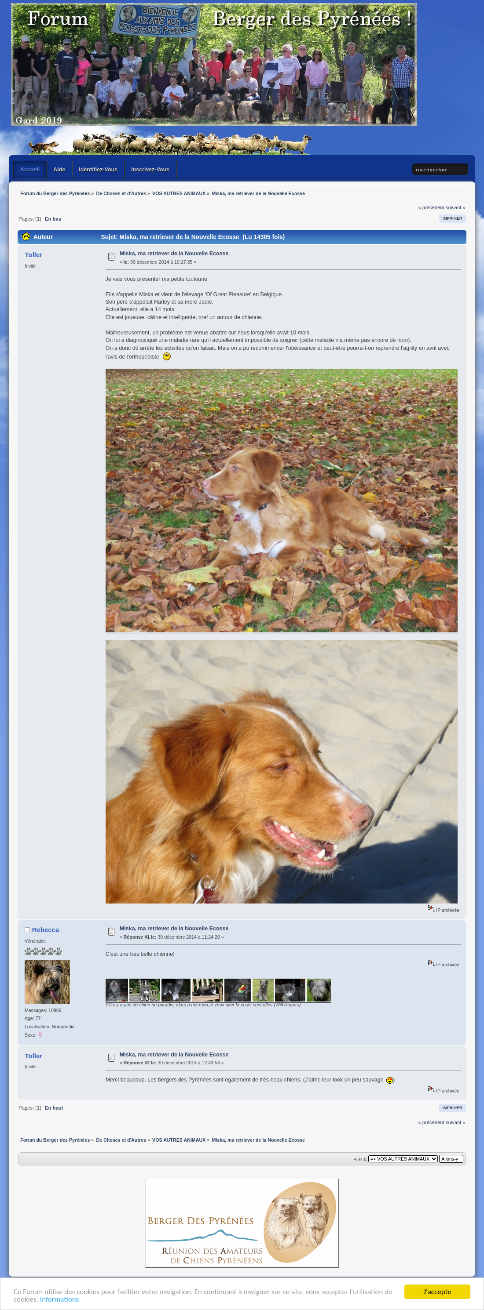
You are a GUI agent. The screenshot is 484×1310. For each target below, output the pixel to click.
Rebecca (45, 929)
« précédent (431, 207)
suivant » (456, 207)
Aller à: (360, 1159)
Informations (59, 1300)
